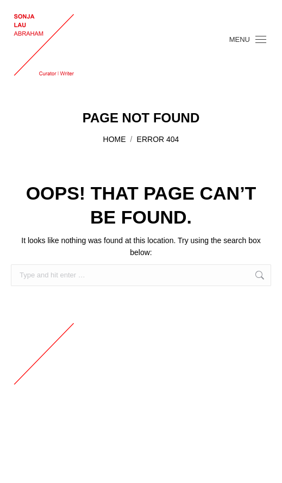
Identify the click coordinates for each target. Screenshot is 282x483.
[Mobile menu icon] (247, 39)
